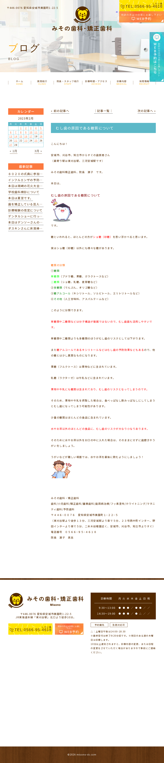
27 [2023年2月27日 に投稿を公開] (10, 144)
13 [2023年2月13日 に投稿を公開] (10, 136)
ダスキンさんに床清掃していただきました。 (39, 228)
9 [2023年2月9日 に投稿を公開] (26, 132)
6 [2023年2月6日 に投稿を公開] (11, 132)
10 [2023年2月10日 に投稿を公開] (31, 132)
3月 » (38, 151)
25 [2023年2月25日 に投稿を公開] (35, 140)
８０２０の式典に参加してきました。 (34, 174)
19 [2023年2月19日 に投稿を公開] (41, 136)
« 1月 (13, 151)
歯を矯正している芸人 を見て (30, 204)
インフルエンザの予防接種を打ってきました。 (41, 180)
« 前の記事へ (60, 111)
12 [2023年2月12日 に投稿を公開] (41, 132)
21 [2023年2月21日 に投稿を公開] (15, 140)
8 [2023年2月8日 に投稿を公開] (21, 132)
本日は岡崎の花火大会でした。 (30, 186)
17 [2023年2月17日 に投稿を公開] (31, 136)
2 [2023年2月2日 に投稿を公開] (26, 128)
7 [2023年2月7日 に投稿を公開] (16, 132)
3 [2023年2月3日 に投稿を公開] (31, 128)
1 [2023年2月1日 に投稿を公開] (21, 128)
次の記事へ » (147, 111)
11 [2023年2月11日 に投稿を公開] (35, 132)
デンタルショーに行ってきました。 (33, 216)
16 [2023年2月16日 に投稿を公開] (25, 136)
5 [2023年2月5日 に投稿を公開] (41, 128)
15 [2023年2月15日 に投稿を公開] (20, 136)
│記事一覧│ (103, 111)
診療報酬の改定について (25, 210)
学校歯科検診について (23, 192)
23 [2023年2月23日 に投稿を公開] (25, 140)
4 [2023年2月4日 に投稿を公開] (36, 128)
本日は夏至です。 (20, 198)
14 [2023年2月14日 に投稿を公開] (15, 136)
